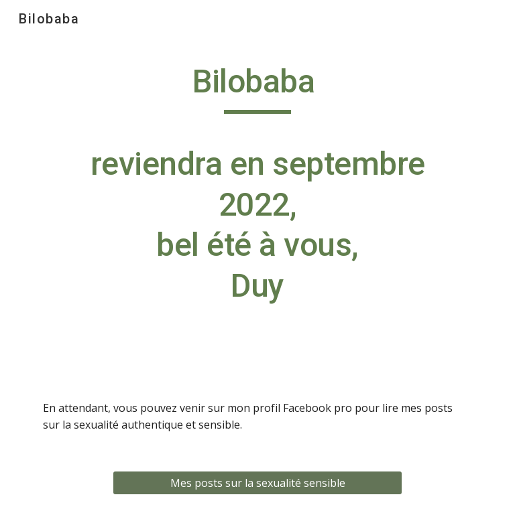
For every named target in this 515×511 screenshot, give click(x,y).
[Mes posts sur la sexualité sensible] (257, 483)
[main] (257, 196)
